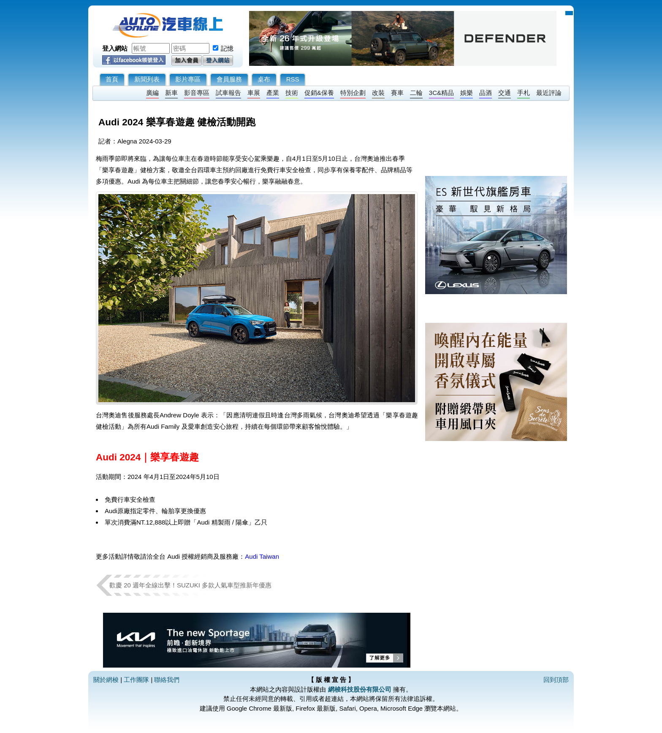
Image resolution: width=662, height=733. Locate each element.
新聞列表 (147, 79)
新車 (171, 92)
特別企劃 (353, 92)
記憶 (227, 48)
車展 (253, 92)
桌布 (264, 79)
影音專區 (196, 92)
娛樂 (466, 92)
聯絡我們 (166, 679)
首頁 (112, 79)
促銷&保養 (319, 92)
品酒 (485, 92)
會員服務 (229, 79)
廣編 (152, 92)
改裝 (378, 92)
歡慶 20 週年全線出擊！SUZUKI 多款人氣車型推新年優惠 (190, 585)
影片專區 (188, 79)
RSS (292, 79)
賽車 (397, 92)
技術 (291, 92)
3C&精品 (441, 92)
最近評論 (549, 92)
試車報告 (228, 92)
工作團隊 (136, 679)
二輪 (416, 92)
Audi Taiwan (262, 556)
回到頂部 (556, 679)
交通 (504, 92)
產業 (272, 92)
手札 (523, 92)
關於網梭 (106, 679)
